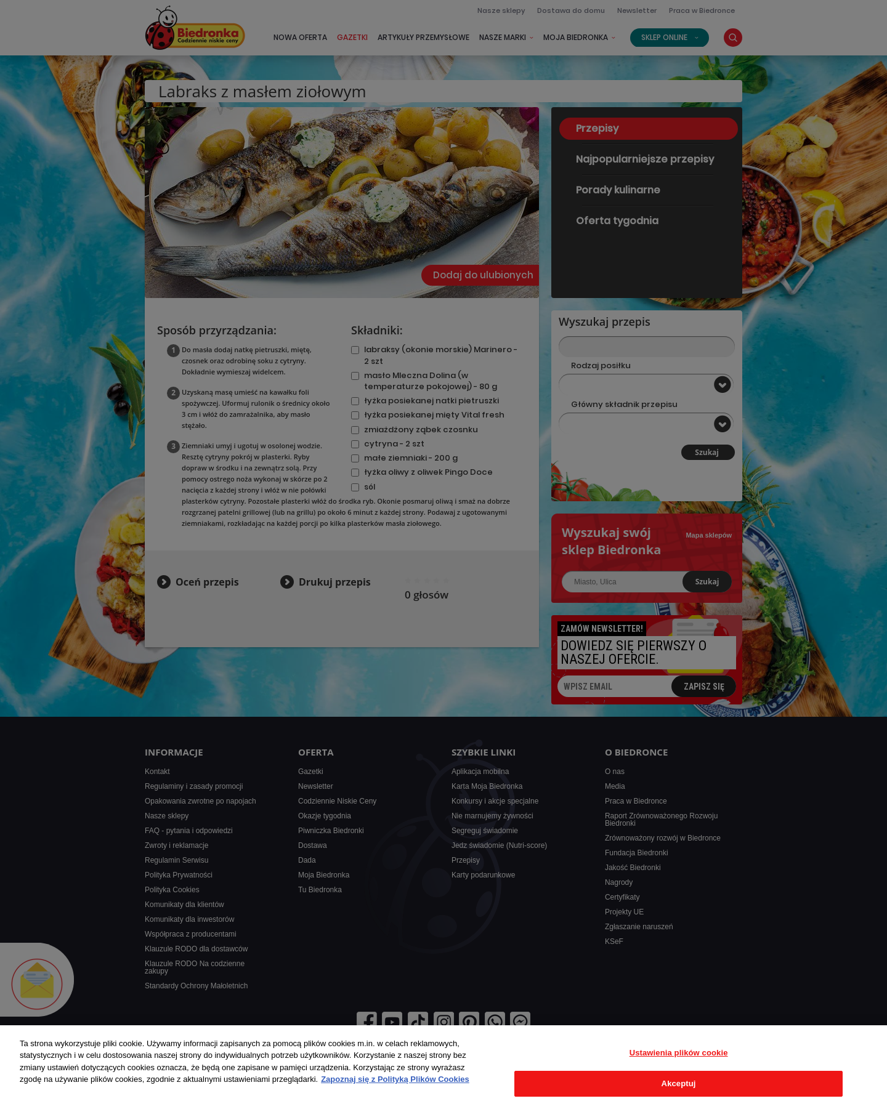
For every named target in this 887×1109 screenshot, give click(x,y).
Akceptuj (679, 1083)
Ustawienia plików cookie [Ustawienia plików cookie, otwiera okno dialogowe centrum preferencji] (679, 1052)
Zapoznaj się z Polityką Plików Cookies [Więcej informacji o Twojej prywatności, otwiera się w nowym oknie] (395, 1079)
